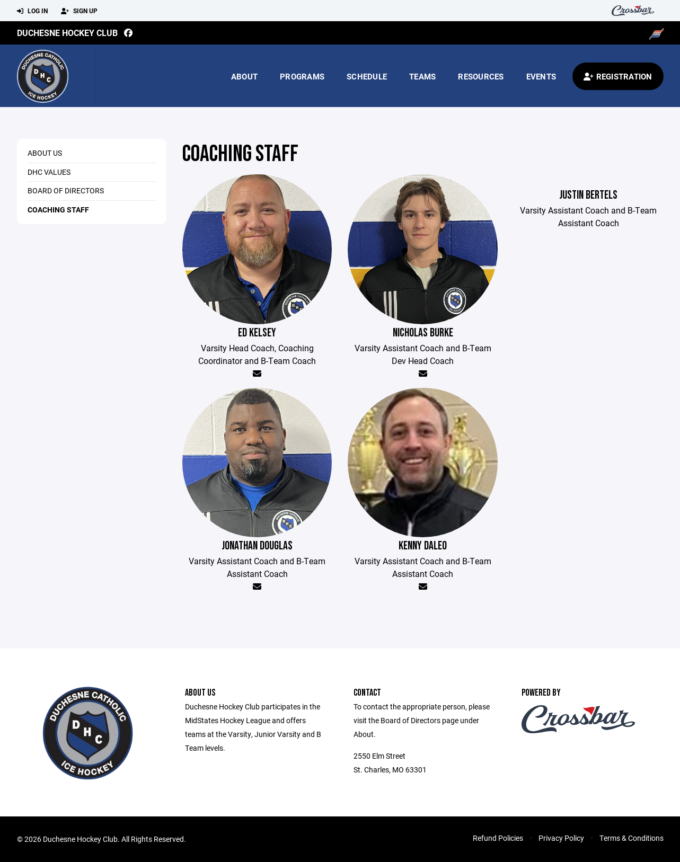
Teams (422, 76)
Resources (481, 76)
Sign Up (79, 11)
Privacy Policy (561, 838)
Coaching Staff (58, 210)
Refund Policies (498, 838)
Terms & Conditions (631, 838)
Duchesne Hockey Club (67, 32)
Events (541, 76)
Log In (32, 11)
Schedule (367, 76)
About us (45, 153)
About (244, 76)
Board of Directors (66, 190)
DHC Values (49, 172)
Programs (302, 76)
